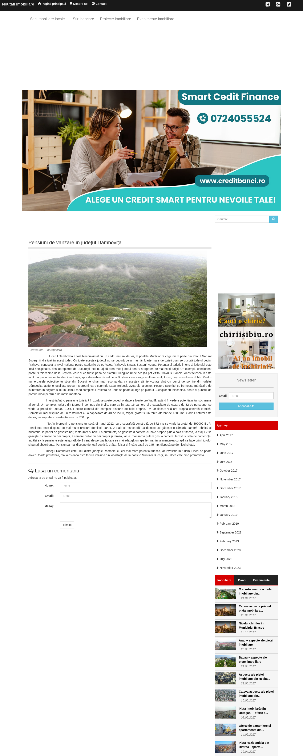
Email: (49, 495)
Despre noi (78, 3)
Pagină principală (52, 3)
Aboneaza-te (246, 406)
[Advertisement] (151, 56)
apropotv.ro (54, 350)
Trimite (67, 525)
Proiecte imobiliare (115, 19)
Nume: (49, 485)
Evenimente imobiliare (155, 19)
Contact (99, 3)
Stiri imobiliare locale (48, 19)
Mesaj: (49, 506)
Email (222, 395)
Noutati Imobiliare (18, 4)
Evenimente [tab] (261, 580)
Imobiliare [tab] (224, 580)
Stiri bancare (83, 19)
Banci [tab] (242, 580)
